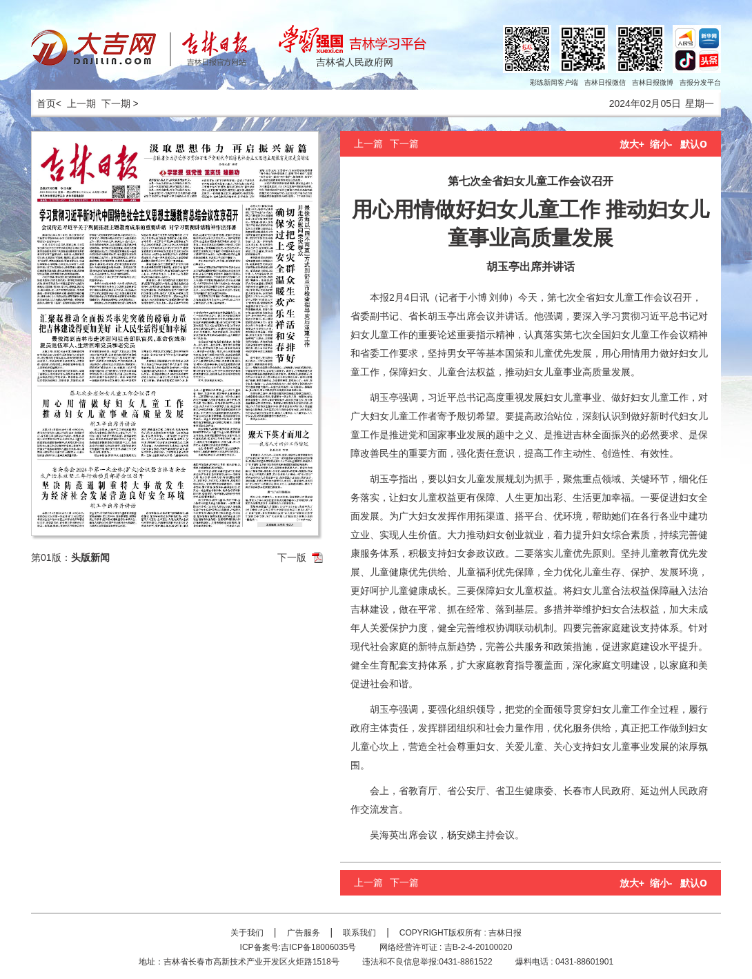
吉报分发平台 (700, 82)
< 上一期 (76, 103)
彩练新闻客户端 (554, 82)
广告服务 (303, 933)
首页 (43, 103)
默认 (693, 144)
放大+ (632, 144)
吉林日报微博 (652, 82)
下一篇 (404, 143)
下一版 (291, 557)
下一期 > (120, 103)
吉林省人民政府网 (354, 62)
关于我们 (247, 933)
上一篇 (368, 143)
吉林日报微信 (605, 82)
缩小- (661, 144)
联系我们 (359, 933)
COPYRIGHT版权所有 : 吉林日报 (460, 933)
